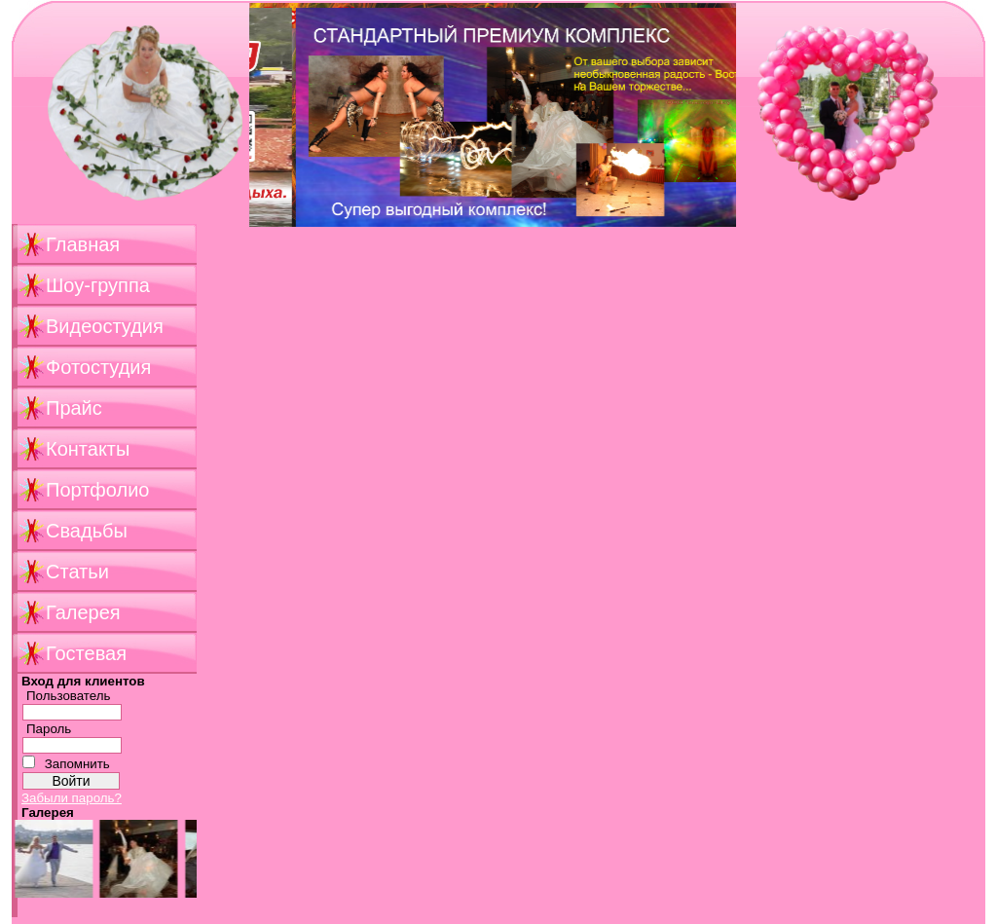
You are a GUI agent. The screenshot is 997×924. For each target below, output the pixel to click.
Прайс (74, 408)
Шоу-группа (98, 285)
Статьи (77, 571)
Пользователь (68, 695)
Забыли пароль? (71, 798)
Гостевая (86, 653)
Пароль (48, 728)
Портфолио (97, 489)
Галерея (83, 612)
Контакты (87, 449)
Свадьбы (87, 530)
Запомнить (77, 764)
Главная (83, 244)
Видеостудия (105, 326)
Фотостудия (98, 367)
